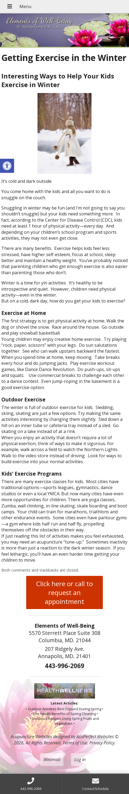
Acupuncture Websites (31, 737)
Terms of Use (75, 743)
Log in (80, 759)
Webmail (51, 759)
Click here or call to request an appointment (64, 592)
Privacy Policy (101, 743)
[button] (7, 166)
